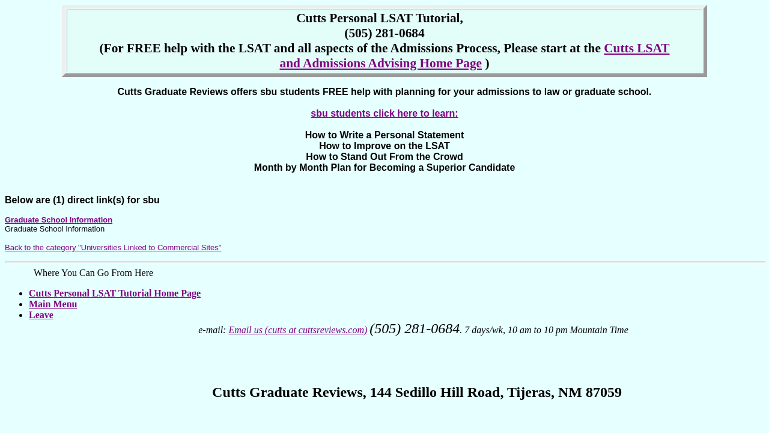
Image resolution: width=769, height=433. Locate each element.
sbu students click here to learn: (384, 113)
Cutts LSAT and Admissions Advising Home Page (474, 55)
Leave (41, 315)
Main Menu (53, 304)
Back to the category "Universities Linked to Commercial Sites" (113, 247)
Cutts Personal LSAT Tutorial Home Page (115, 293)
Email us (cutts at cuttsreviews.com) (297, 330)
